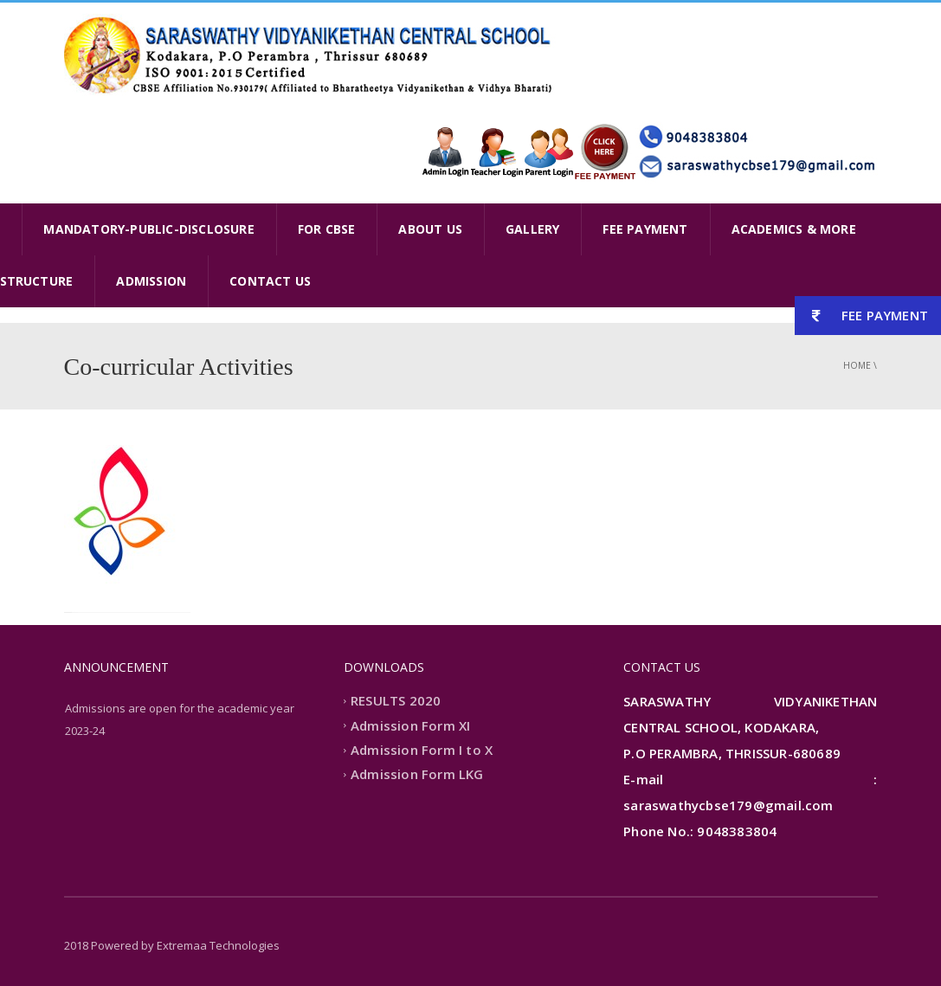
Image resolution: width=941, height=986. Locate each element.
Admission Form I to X (422, 749)
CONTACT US (270, 281)
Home (857, 365)
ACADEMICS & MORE (794, 229)
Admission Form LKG (417, 774)
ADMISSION (151, 281)
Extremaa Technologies (218, 945)
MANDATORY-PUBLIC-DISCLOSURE (148, 229)
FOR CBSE (327, 229)
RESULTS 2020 (396, 701)
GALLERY (532, 229)
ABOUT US (430, 229)
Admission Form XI (410, 725)
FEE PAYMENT (645, 229)
